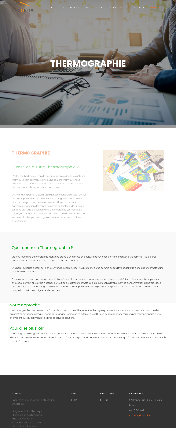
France (133, 405)
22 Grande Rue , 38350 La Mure (145, 400)
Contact (157, 7)
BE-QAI (74, 400)
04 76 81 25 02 (136, 410)
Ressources (141, 7)
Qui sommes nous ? (70, 7)
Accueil (51, 7)
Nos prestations (94, 7)
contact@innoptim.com (142, 415)
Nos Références (119, 7)
